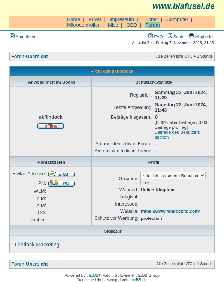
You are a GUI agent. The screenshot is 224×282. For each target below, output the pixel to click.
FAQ (155, 36)
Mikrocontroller (83, 25)
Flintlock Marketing (37, 245)
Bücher (150, 19)
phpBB (93, 275)
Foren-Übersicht (29, 56)
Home (73, 19)
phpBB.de (138, 280)
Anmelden (22, 36)
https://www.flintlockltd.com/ (170, 211)
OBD (131, 25)
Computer (177, 19)
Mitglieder (201, 36)
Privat (94, 19)
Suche (177, 36)
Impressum (121, 19)
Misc (113, 25)
